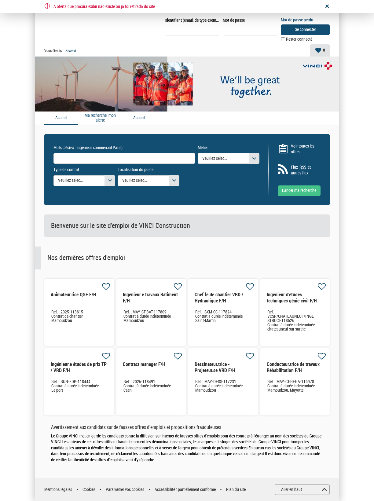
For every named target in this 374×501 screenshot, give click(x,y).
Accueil (139, 117)
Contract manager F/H (144, 364)
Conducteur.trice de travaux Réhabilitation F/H (293, 367)
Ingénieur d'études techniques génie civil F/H (292, 298)
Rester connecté (299, 39)
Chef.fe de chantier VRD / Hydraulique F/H (219, 298)
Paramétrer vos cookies (125, 489)
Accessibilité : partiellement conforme (185, 489)
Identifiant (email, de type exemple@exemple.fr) (192, 20)
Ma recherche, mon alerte (100, 118)
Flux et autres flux (301, 170)
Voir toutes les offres (302, 149)
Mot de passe (234, 20)
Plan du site (236, 489)
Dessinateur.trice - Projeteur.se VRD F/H (215, 367)
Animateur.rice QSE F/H (73, 295)
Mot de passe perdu (297, 20)
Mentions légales (58, 489)
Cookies (88, 489)
